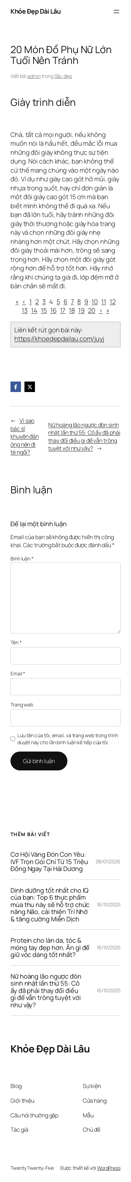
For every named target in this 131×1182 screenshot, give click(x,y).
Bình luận (22, 558)
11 (103, 301)
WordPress (109, 1168)
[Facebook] (15, 387)
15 (44, 310)
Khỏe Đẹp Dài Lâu (35, 11)
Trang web (21, 704)
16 (53, 310)
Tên (16, 642)
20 (91, 310)
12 (113, 301)
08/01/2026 (108, 861)
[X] (29, 387)
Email (17, 673)
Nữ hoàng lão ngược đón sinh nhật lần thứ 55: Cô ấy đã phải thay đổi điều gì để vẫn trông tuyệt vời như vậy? (84, 436)
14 (34, 310)
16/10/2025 (109, 904)
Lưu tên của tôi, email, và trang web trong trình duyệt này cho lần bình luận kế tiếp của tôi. (67, 739)
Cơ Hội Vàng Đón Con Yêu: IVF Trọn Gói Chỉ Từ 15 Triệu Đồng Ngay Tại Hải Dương (49, 861)
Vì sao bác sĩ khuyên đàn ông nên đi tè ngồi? (24, 436)
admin (34, 76)
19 (81, 310)
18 (72, 310)
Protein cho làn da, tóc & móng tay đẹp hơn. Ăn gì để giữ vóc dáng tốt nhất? (49, 947)
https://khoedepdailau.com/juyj (59, 338)
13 (25, 310)
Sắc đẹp (63, 76)
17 (63, 310)
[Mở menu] (116, 11)
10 (95, 301)
